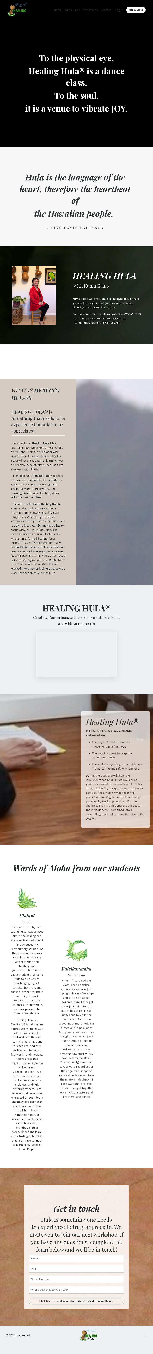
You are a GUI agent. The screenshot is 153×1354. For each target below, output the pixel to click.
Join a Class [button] (136, 10)
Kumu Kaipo (72, 10)
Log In (119, 10)
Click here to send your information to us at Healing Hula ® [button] (76, 1301)
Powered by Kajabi (138, 1346)
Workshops (90, 10)
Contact (106, 10)
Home (58, 10)
